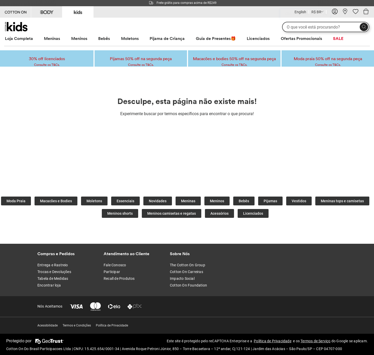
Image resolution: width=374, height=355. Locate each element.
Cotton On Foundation (188, 285)
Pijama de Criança (167, 38)
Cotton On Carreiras (186, 272)
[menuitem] (23, 38)
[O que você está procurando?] (326, 27)
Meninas (52, 38)
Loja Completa (19, 38)
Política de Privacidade (112, 325)
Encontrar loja (49, 285)
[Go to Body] (46, 12)
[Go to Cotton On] (15, 12)
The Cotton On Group (187, 265)
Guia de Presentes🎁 (216, 38)
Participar (112, 272)
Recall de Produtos (119, 278)
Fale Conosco (115, 265)
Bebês (104, 38)
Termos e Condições (77, 325)
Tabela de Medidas (52, 278)
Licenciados (258, 38)
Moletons (130, 38)
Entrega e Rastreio (52, 265)
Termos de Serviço (315, 341)
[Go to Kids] (77, 11)
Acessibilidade (47, 325)
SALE (338, 38)
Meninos (79, 38)
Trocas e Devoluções (54, 272)
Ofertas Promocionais (301, 38)
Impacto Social (182, 278)
